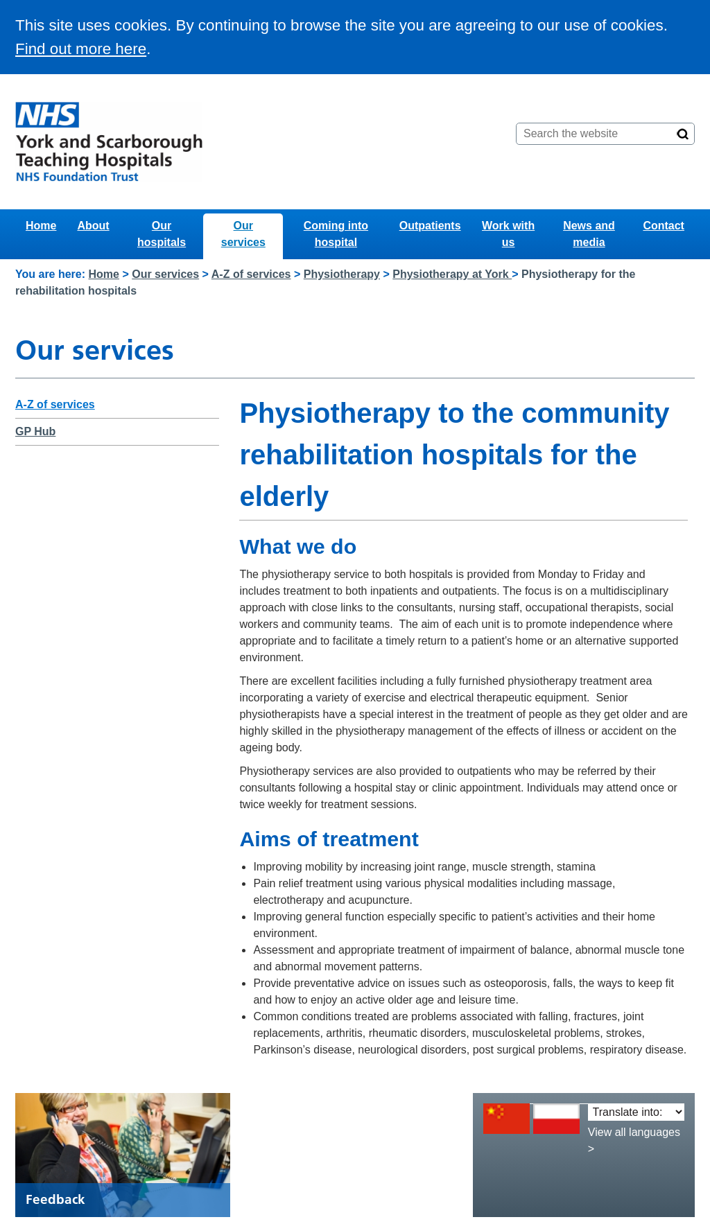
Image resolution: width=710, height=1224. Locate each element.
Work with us (508, 234)
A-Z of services (251, 274)
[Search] (683, 134)
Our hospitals (161, 234)
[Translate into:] (636, 1112)
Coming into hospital (336, 234)
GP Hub (35, 431)
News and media (589, 234)
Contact (663, 225)
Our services (243, 234)
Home (41, 225)
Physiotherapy (342, 274)
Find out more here (80, 49)
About (93, 225)
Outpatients (430, 225)
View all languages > (634, 1140)
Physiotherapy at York (452, 274)
